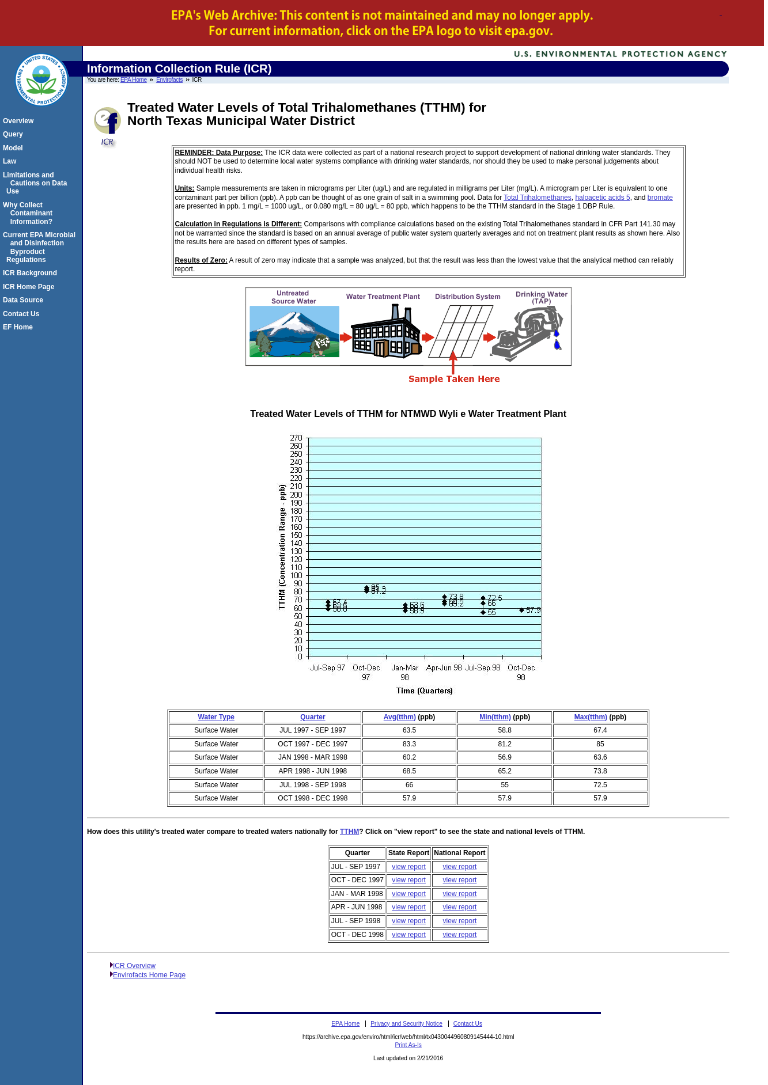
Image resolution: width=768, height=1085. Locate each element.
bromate (660, 198)
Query (14, 134)
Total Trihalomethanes (537, 198)
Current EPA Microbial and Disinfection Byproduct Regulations (40, 247)
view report (409, 867)
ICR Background (31, 273)
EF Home (19, 327)
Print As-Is (408, 1045)
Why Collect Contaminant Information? (29, 213)
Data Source (24, 300)
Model (14, 148)
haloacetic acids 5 (602, 198)
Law (11, 161)
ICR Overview (134, 966)
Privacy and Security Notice (406, 1023)
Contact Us (22, 314)
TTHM (349, 832)
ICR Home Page (30, 287)
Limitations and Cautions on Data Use (36, 183)
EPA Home (133, 80)
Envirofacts (169, 80)
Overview (19, 121)
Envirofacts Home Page (149, 975)
